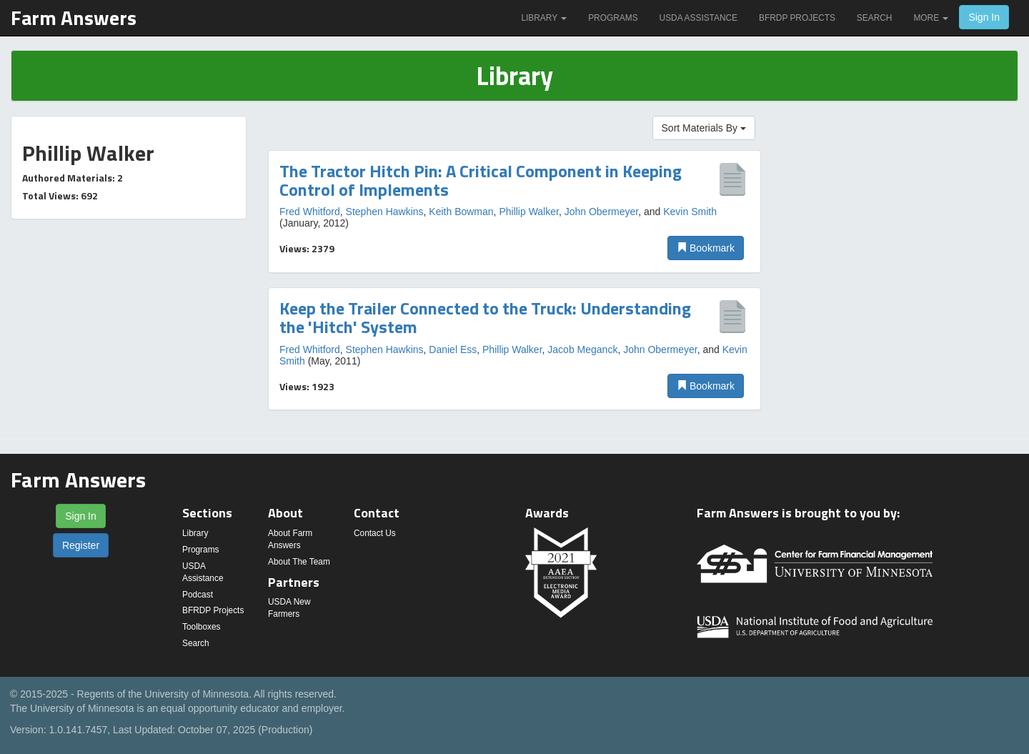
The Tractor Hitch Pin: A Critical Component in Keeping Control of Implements (480, 180)
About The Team (299, 562)
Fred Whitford (309, 211)
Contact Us (375, 533)
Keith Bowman (461, 211)
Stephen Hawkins (385, 211)
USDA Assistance (698, 18)
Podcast (197, 595)
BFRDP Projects (797, 18)
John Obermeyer (602, 211)
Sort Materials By (704, 128)
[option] (514, 211)
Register (80, 545)
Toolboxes (201, 627)
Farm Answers (73, 17)
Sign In (984, 17)
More (930, 18)
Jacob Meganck (582, 349)
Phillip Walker (529, 211)
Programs (612, 18)
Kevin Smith (690, 211)
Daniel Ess (453, 349)
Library (544, 18)
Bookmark (706, 248)
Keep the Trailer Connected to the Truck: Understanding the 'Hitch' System (485, 317)
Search (875, 18)
